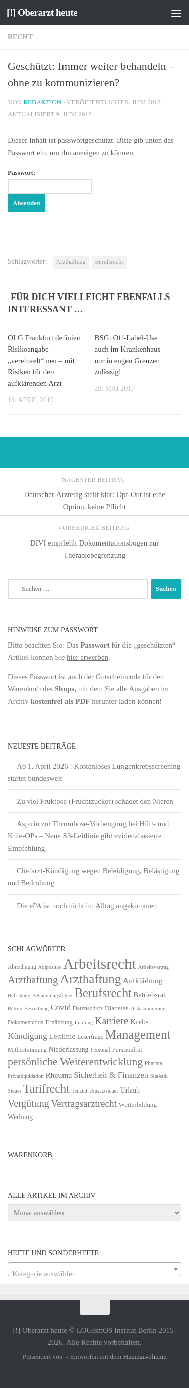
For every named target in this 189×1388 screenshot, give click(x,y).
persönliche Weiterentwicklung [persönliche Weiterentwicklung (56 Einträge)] (75, 1062)
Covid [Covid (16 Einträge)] (61, 1007)
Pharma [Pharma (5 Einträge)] (153, 1063)
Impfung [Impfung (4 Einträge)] (84, 1022)
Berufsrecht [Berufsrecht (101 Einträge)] (103, 993)
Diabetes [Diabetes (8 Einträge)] (116, 1008)
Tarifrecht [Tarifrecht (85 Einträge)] (46, 1088)
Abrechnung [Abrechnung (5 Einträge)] (22, 967)
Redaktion (42, 102)
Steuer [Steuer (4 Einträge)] (14, 1091)
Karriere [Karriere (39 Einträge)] (111, 1020)
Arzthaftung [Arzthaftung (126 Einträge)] (90, 979)
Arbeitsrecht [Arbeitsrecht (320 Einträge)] (99, 964)
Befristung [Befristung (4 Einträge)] (19, 995)
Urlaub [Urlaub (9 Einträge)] (130, 1090)
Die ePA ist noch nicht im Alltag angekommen (87, 906)
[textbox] (94, 1273)
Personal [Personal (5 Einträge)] (100, 1050)
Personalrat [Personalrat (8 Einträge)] (127, 1049)
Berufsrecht (109, 261)
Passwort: (50, 181)
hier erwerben (87, 657)
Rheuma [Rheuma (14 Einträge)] (58, 1075)
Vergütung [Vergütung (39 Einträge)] (28, 1103)
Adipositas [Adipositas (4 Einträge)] (49, 967)
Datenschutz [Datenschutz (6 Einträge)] (88, 1008)
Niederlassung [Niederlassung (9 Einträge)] (69, 1049)
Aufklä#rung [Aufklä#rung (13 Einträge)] (142, 980)
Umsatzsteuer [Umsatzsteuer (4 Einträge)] (103, 1091)
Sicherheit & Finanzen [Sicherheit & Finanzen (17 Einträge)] (111, 1075)
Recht (20, 37)
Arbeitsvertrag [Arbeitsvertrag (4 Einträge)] (153, 967)
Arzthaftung (71, 261)
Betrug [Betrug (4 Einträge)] (15, 1008)
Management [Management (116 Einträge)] (137, 1035)
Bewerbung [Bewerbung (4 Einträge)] (36, 1008)
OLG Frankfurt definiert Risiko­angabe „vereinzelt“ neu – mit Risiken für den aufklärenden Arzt (44, 360)
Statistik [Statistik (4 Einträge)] (159, 1076)
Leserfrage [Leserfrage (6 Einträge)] (90, 1036)
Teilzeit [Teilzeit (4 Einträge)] (79, 1091)
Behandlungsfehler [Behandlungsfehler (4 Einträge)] (52, 995)
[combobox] (94, 1269)
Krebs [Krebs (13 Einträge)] (139, 1021)
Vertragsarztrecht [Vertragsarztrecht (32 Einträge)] (84, 1103)
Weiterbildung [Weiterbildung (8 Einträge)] (138, 1104)
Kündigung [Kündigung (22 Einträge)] (27, 1036)
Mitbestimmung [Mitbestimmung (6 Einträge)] (27, 1049)
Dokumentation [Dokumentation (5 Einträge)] (25, 1022)
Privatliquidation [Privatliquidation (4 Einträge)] (26, 1076)
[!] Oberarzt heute (42, 12)
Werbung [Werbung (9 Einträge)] (20, 1117)
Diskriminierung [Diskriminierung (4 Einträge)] (147, 1008)
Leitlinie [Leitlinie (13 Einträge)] (62, 1036)
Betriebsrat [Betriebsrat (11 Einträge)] (149, 994)
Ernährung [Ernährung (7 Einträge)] (59, 1022)
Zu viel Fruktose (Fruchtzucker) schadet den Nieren (95, 801)
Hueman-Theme (144, 1356)
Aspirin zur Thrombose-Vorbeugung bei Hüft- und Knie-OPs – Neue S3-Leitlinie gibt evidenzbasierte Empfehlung (88, 836)
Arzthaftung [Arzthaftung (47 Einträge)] (33, 979)
